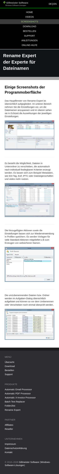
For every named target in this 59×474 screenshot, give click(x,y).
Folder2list (10, 405)
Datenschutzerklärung (16, 448)
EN (55, 4)
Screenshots (29, 21)
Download (29, 26)
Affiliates (9, 425)
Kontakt (8, 452)
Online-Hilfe (29, 45)
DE (50, 4)
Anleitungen (29, 40)
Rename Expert (12, 410)
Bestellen (29, 31)
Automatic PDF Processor (18, 393)
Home (29, 12)
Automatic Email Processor (18, 389)
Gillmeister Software (15, 4)
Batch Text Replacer (15, 401)
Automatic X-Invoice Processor (20, 397)
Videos (29, 17)
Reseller (9, 429)
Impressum (10, 444)
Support (29, 36)
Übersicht (9, 362)
